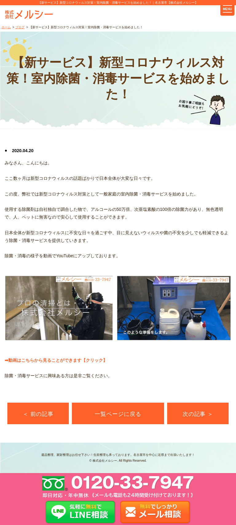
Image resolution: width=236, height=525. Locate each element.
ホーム (6, 27)
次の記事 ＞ (198, 414)
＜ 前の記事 (38, 414)
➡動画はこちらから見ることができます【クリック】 (56, 360)
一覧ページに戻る (118, 414)
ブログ (20, 27)
